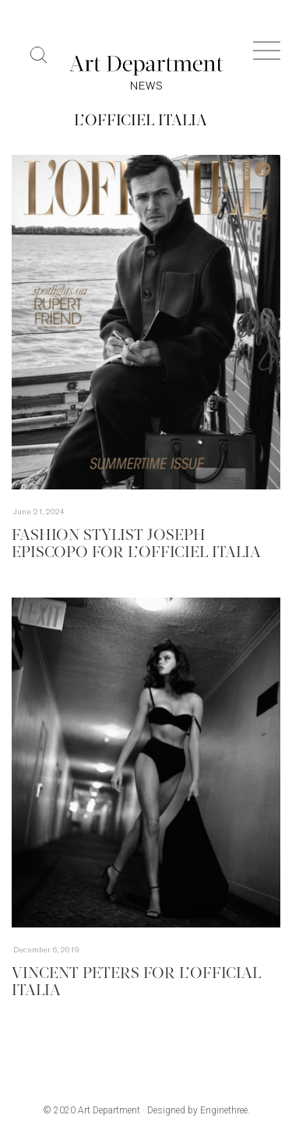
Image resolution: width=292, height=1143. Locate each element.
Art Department (109, 1110)
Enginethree (224, 1110)
